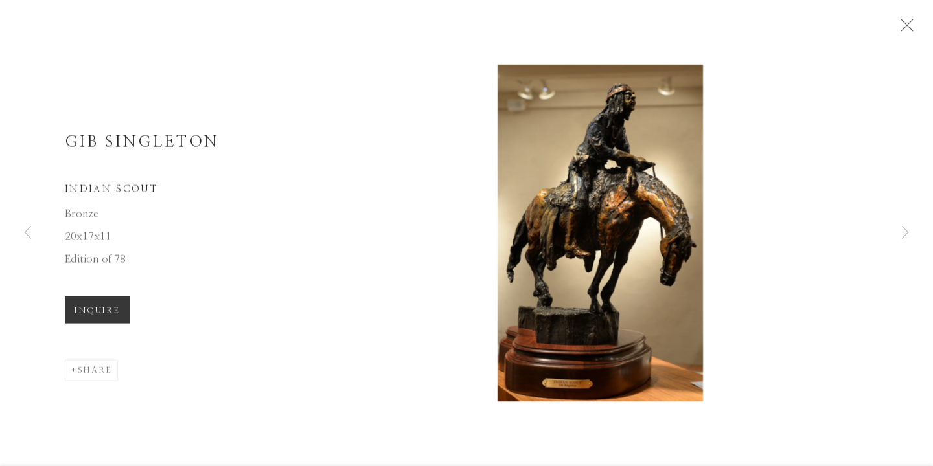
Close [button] (907, 29)
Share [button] (95, 374)
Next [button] (905, 233)
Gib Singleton (142, 146)
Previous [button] (28, 233)
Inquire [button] (97, 314)
